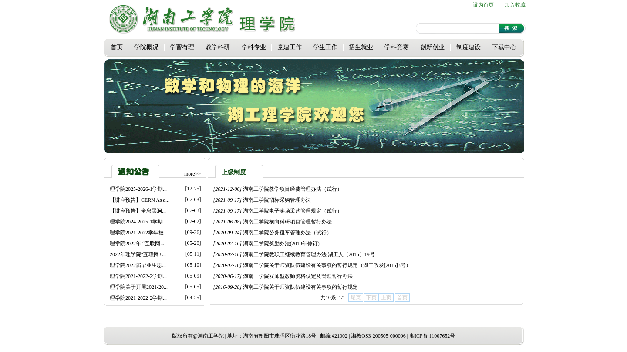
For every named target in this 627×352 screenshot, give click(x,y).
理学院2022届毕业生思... (138, 265)
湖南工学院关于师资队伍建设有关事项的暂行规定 (300, 287)
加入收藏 (515, 5)
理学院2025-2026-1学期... (138, 189)
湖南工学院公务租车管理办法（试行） (287, 233)
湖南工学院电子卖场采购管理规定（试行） (292, 211)
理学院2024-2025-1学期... (138, 222)
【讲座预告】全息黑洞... (138, 211)
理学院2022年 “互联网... (137, 243)
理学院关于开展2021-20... (139, 287)
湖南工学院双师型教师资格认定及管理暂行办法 (298, 276)
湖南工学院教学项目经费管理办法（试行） (292, 189)
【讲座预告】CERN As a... (139, 200)
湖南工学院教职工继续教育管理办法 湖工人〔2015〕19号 (309, 254)
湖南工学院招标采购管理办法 (277, 200)
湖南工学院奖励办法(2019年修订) (281, 243)
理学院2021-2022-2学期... (138, 276)
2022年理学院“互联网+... (138, 254)
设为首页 (483, 5)
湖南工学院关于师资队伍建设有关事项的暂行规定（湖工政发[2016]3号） (327, 265)
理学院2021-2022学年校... (139, 233)
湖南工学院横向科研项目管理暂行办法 (287, 222)
